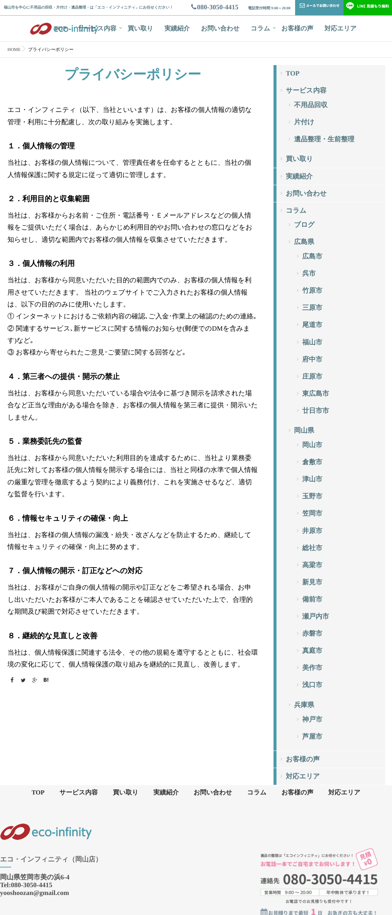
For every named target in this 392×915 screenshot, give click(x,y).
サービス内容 (97, 28)
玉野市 (312, 496)
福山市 (312, 342)
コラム (260, 28)
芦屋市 (312, 736)
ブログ (304, 224)
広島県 (304, 241)
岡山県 (304, 430)
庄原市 (312, 376)
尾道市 (312, 324)
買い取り (140, 28)
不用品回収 (311, 105)
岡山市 (312, 445)
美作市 (312, 667)
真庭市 (312, 650)
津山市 (312, 479)
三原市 (312, 307)
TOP (60, 28)
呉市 (309, 273)
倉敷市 (312, 462)
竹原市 (312, 290)
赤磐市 (312, 633)
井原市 (312, 530)
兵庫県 (304, 705)
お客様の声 (297, 28)
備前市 (312, 599)
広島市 (312, 256)
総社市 (312, 548)
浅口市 (312, 684)
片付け (304, 122)
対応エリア (341, 28)
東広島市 (315, 393)
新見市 (312, 582)
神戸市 (312, 719)
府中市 (312, 359)
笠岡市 (312, 513)
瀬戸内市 (315, 616)
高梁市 (312, 565)
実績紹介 (177, 28)
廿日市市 (315, 410)
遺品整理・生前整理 (324, 139)
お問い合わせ (220, 28)
